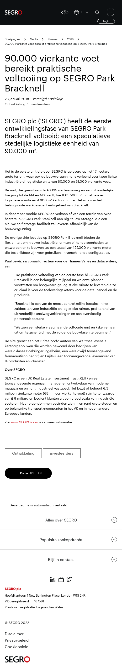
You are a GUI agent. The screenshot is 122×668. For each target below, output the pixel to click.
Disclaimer (14, 633)
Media (34, 39)
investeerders (61, 453)
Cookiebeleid (16, 646)
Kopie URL (27, 473)
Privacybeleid (17, 640)
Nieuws (53, 39)
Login (106, 21)
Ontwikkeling (23, 453)
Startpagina (12, 39)
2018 (70, 39)
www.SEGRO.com (24, 422)
